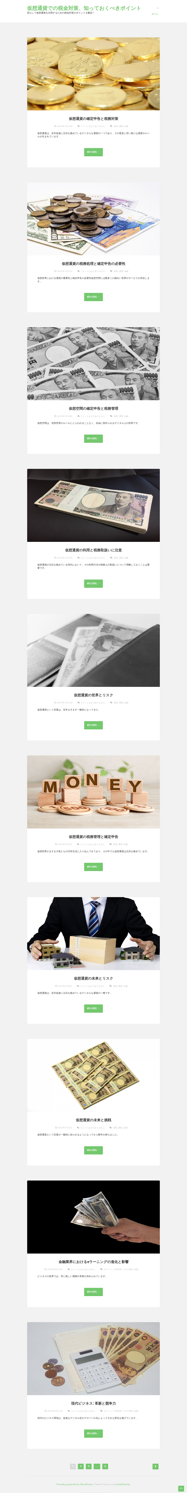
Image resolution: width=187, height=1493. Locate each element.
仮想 (116, 126)
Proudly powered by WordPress (74, 1484)
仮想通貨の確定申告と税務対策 (93, 119)
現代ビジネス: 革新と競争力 (93, 1403)
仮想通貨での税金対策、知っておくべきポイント (84, 8)
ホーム (155, 14)
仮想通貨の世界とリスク (93, 695)
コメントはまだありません (92, 126)
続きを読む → (94, 153)
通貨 (121, 126)
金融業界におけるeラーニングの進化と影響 (94, 1262)
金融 (126, 126)
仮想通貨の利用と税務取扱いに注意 (93, 550)
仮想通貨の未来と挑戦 (93, 1120)
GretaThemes (122, 1484)
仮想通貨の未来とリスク (93, 978)
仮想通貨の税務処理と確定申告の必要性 (93, 264)
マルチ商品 (128, 1269)
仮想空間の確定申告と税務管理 (93, 409)
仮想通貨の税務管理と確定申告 (93, 837)
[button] (158, 7)
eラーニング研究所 (113, 1269)
